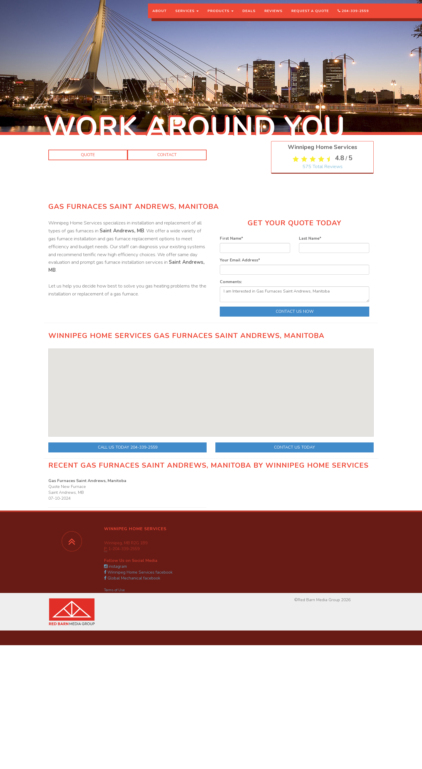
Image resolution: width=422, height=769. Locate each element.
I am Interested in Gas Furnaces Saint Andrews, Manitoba (294, 294)
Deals (249, 16)
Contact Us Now (295, 311)
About (159, 16)
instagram (115, 566)
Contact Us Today (294, 447)
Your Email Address (240, 260)
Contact (167, 155)
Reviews (273, 16)
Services (187, 16)
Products (220, 16)
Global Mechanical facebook (132, 578)
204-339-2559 (353, 16)
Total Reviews (322, 283)
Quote (88, 155)
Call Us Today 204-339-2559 (127, 447)
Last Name (310, 238)
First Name (231, 238)
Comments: (231, 282)
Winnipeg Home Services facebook (138, 572)
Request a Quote (310, 16)
